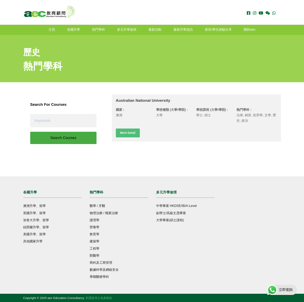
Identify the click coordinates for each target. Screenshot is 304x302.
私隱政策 (92, 298)
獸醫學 (94, 255)
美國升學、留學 (34, 234)
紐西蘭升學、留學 (36, 227)
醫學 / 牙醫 (97, 206)
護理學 (94, 220)
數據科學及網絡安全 (104, 269)
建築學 (94, 241)
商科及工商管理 (101, 262)
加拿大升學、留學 (36, 220)
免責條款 (106, 298)
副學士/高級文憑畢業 (171, 213)
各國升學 (73, 29)
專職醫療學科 (99, 276)
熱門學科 (98, 29)
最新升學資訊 (183, 29)
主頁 (52, 29)
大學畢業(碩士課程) (170, 220)
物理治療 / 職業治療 (104, 213)
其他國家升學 (33, 241)
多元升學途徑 (126, 29)
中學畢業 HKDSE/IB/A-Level (176, 206)
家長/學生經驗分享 (218, 29)
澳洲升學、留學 (34, 206)
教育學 (94, 234)
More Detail (127, 132)
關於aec (249, 29)
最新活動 (154, 29)
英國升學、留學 (34, 213)
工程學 (94, 248)
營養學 (94, 227)
